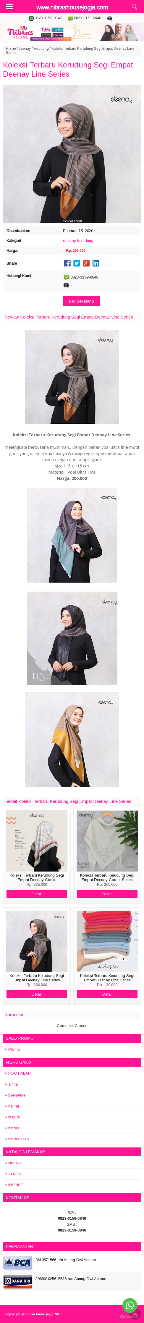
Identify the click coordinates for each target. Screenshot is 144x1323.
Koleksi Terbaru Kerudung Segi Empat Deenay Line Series (68, 69)
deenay (25, 48)
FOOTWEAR (19, 1073)
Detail (37, 894)
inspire (14, 1117)
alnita (13, 1084)
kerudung (41, 48)
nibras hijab (18, 1139)
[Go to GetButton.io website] (129, 1317)
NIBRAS (15, 1163)
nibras (13, 1128)
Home (11, 48)
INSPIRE (15, 1185)
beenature (16, 1095)
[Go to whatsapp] (129, 1305)
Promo (14, 1049)
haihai (13, 1106)
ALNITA (14, 1174)
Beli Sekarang (81, 301)
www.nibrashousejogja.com (72, 7)
